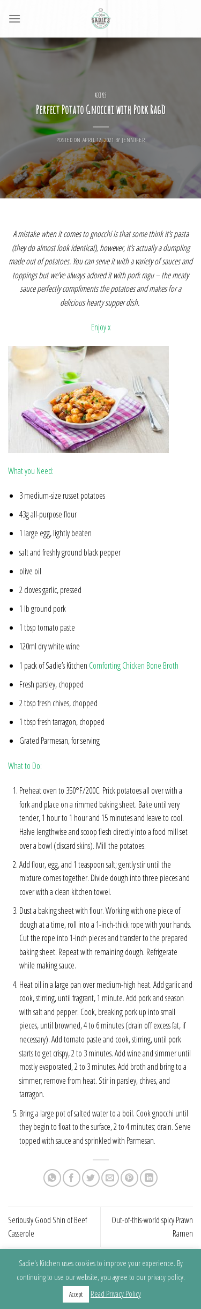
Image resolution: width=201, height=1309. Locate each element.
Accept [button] (76, 1294)
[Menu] (14, 18)
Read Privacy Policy (116, 1293)
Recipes (101, 95)
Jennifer (133, 140)
